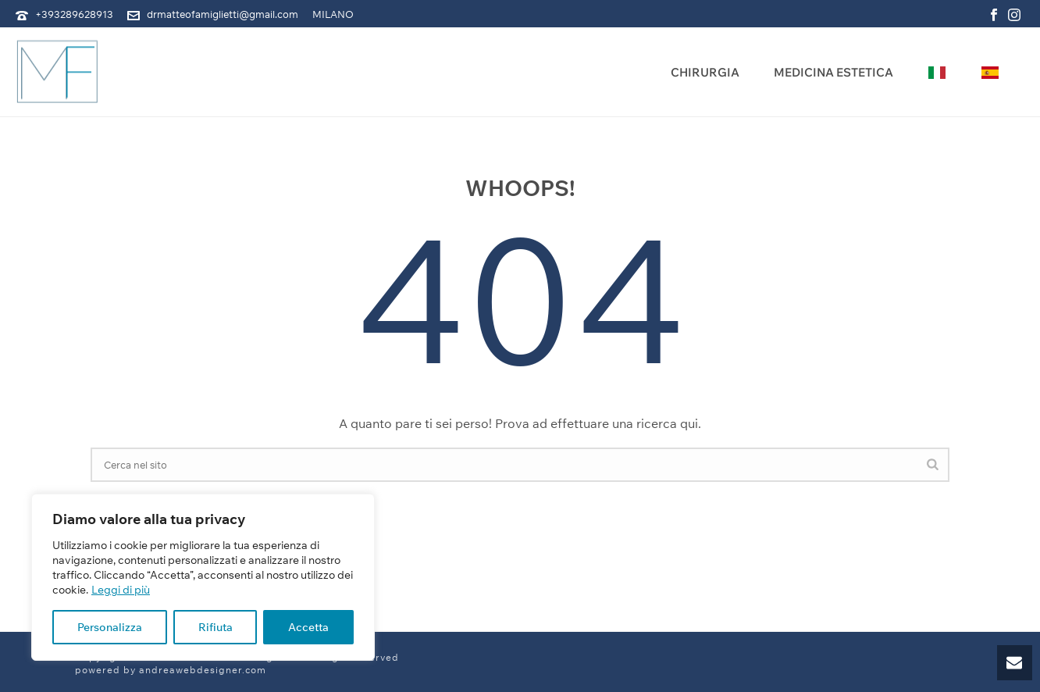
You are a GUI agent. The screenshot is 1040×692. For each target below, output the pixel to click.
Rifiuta (215, 627)
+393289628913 (74, 14)
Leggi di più (120, 590)
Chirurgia (705, 72)
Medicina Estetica (833, 72)
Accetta (308, 627)
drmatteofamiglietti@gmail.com (222, 14)
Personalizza (109, 627)
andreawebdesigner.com (202, 670)
